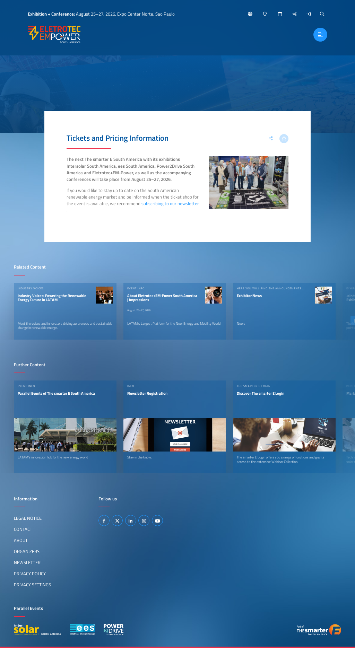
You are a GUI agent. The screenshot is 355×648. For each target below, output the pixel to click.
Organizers (27, 551)
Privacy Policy (30, 573)
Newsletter (27, 562)
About (21, 540)
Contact (23, 529)
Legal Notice (28, 518)
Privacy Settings (32, 584)
